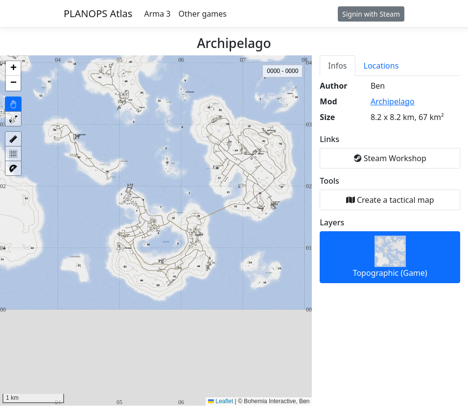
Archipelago (393, 101)
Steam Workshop (390, 158)
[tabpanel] (390, 182)
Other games (203, 13)
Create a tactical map (390, 199)
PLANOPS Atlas (98, 13)
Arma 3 (157, 13)
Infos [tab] (337, 65)
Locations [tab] (381, 65)
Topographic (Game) (390, 257)
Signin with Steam (371, 14)
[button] (13, 68)
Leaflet (220, 401)
